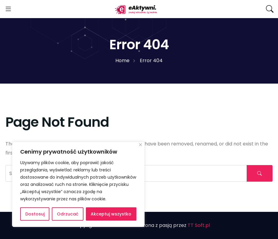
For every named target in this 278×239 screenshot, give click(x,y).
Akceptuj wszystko (111, 214)
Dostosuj (35, 214)
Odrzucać (67, 214)
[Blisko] (140, 144)
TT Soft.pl (199, 225)
